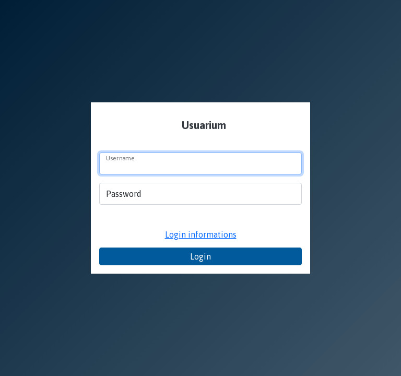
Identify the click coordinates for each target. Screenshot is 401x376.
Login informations (201, 234)
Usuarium (202, 125)
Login (200, 256)
